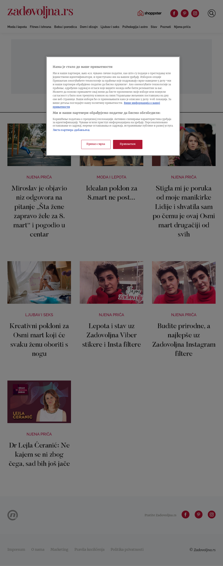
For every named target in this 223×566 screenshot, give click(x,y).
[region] (113, 106)
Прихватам (127, 144)
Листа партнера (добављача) (71, 130)
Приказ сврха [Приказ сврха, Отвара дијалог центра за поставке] (95, 144)
